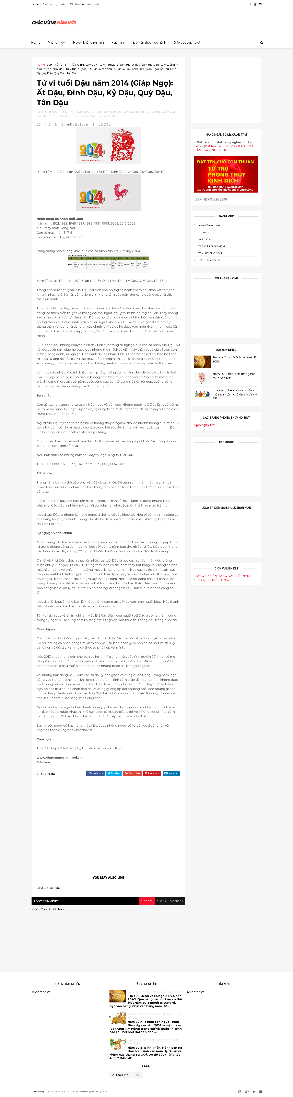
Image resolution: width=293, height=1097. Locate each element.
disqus (161, 901)
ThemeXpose (52, 1091)
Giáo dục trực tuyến (54, 4)
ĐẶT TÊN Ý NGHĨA (209, 259)
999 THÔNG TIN (57, 64)
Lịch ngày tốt (204, 425)
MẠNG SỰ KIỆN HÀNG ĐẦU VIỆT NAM (222, 576)
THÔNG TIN (76, 64)
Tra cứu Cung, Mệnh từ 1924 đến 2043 (154, 992)
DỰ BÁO (203, 232)
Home (35, 4)
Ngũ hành (118, 42)
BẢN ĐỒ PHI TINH (209, 225)
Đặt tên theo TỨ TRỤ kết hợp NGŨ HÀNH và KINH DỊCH (224, 148)
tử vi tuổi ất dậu (130, 64)
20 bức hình (120, 1074)
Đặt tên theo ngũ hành (149, 42)
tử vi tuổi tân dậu (101, 68)
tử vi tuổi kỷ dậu (54, 68)
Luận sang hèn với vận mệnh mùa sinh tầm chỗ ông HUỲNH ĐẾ (235, 394)
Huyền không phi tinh (88, 42)
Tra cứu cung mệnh (212, 246)
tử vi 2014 (92, 64)
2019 (138, 1074)
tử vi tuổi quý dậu (77, 68)
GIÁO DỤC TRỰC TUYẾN (211, 580)
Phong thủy (56, 42)
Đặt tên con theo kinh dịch (85, 4)
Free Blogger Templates (93, 1091)
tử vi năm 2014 (109, 64)
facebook (176, 901)
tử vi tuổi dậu (150, 64)
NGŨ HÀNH (205, 239)
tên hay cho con (210, 253)
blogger (147, 901)
